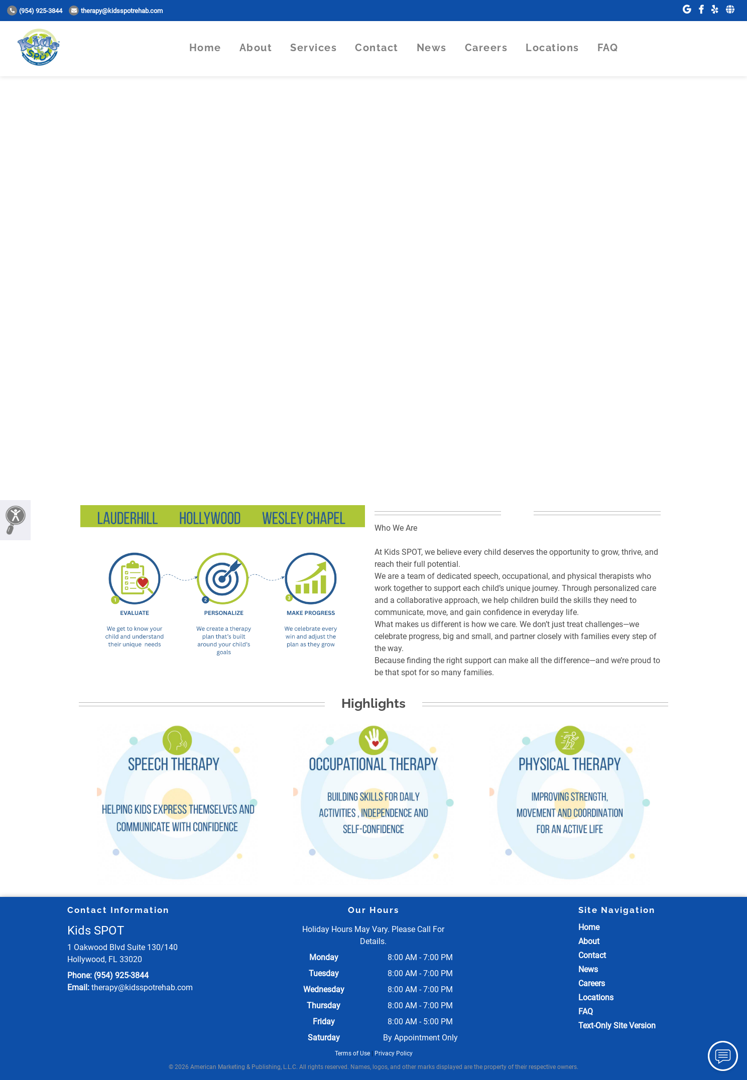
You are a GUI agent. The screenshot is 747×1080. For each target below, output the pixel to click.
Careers (486, 48)
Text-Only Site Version (617, 1025)
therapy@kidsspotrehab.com (116, 11)
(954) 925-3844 (34, 11)
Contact (377, 48)
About (256, 48)
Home (205, 48)
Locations (552, 48)
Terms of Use (352, 1053)
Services (313, 48)
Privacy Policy (394, 1053)
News (432, 48)
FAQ (607, 48)
